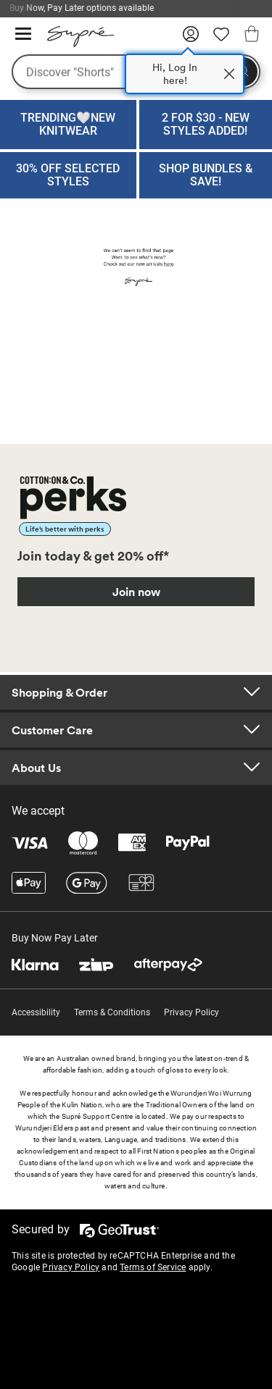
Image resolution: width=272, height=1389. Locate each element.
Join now (136, 592)
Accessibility (36, 1012)
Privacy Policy (191, 1012)
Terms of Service (153, 1267)
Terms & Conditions (112, 1012)
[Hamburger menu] (23, 34)
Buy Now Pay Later (55, 938)
